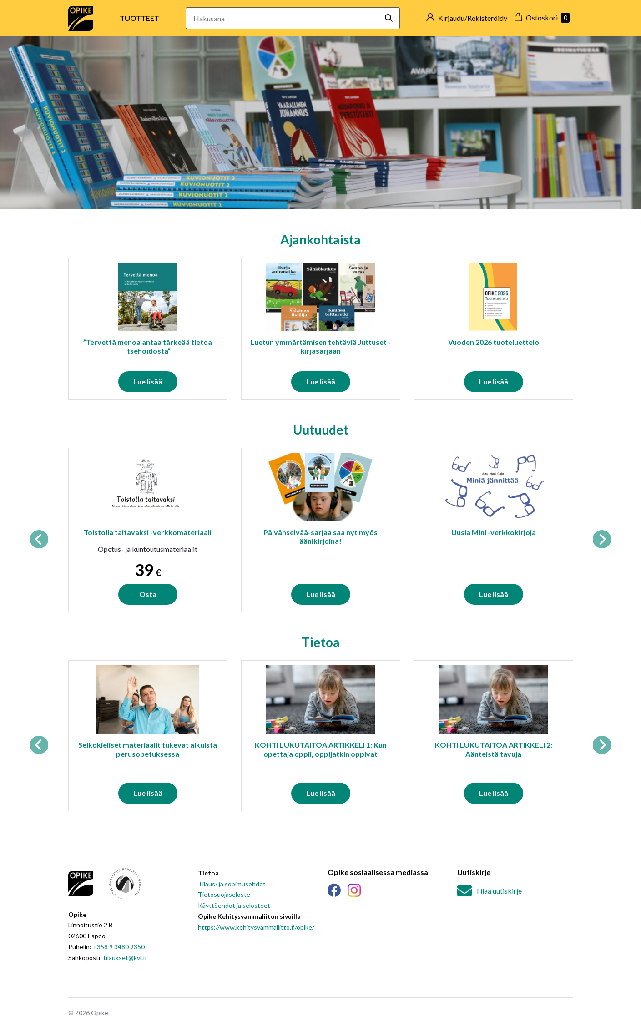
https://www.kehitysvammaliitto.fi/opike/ (256, 927)
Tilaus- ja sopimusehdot (232, 884)
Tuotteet (139, 18)
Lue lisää (147, 381)
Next (601, 539)
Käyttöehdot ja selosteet (234, 905)
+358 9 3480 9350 (119, 947)
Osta (147, 594)
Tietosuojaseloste (224, 894)
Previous (39, 539)
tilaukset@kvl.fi (124, 957)
